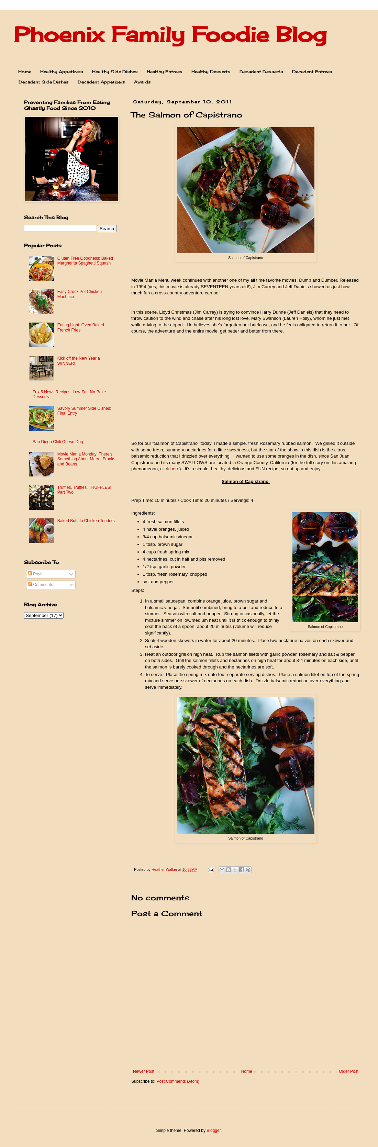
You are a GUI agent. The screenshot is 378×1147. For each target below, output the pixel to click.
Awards (142, 82)
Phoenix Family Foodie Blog (170, 34)
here (174, 468)
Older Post (348, 1071)
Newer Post (143, 1071)
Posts (35, 574)
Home (24, 71)
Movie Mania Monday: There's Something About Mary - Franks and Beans (86, 459)
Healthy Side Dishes (115, 71)
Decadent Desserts (261, 71)
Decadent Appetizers (101, 82)
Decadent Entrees (312, 71)
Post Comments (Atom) (177, 1081)
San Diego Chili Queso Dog (58, 441)
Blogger (214, 1130)
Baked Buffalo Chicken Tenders (86, 520)
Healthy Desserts (211, 71)
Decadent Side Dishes (44, 82)
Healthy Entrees (164, 71)
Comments (40, 584)
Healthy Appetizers (61, 71)
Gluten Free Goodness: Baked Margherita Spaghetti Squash (85, 261)
